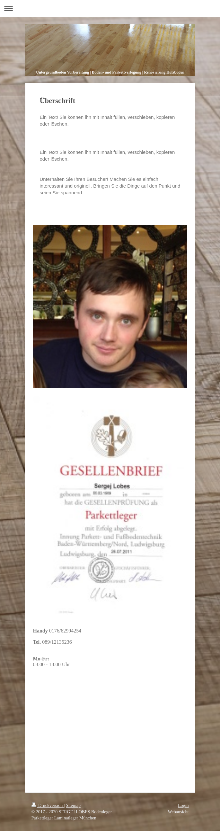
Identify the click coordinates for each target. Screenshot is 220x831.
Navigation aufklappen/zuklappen (110, 8)
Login (183, 805)
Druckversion (47, 805)
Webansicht (178, 811)
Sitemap (73, 805)
